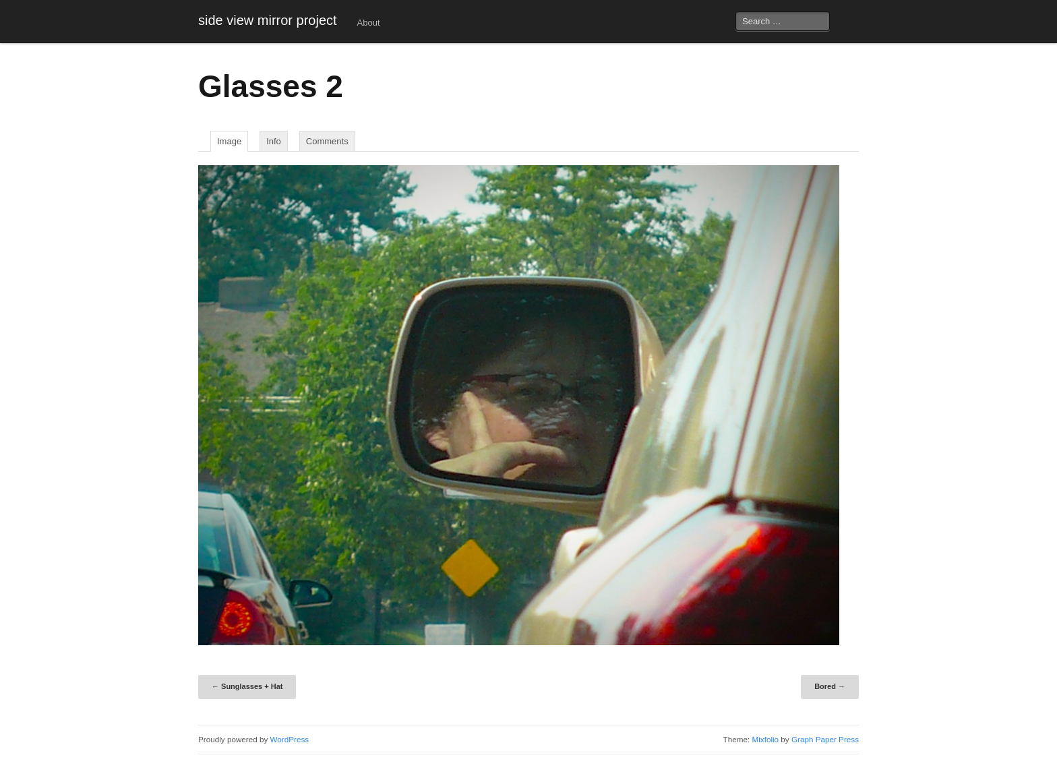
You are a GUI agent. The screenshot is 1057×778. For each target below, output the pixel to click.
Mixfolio (765, 739)
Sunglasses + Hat (247, 686)
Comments (327, 141)
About (368, 23)
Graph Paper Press (825, 739)
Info (273, 141)
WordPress (289, 739)
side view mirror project (267, 20)
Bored (829, 686)
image (229, 141)
